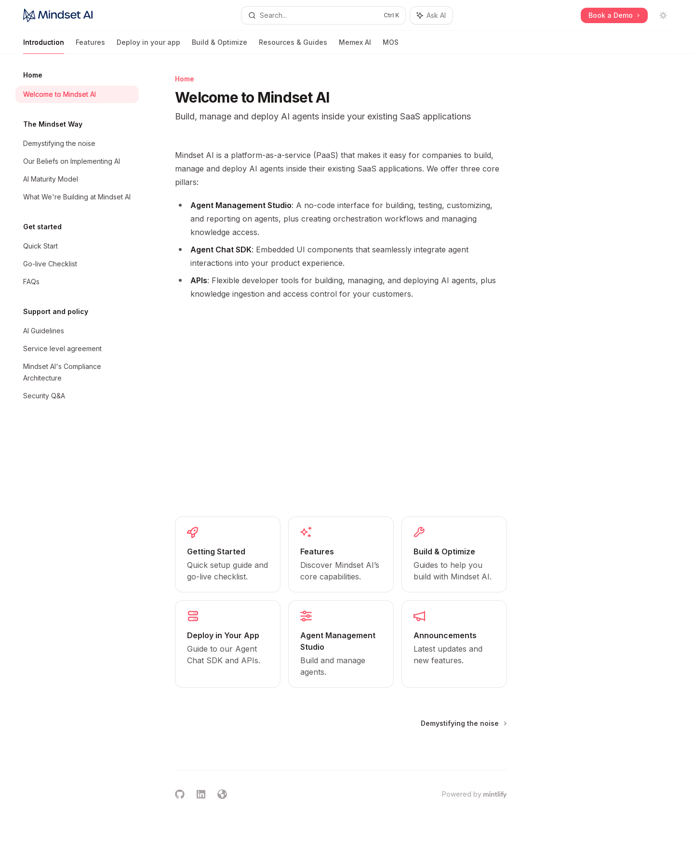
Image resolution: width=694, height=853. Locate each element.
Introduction (43, 46)
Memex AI (355, 46)
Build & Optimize (219, 46)
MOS (391, 46)
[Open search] (323, 15)
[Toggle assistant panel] (431, 15)
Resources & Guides (293, 46)
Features (90, 46)
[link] (227, 554)
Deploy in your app (148, 46)
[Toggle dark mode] (663, 15)
